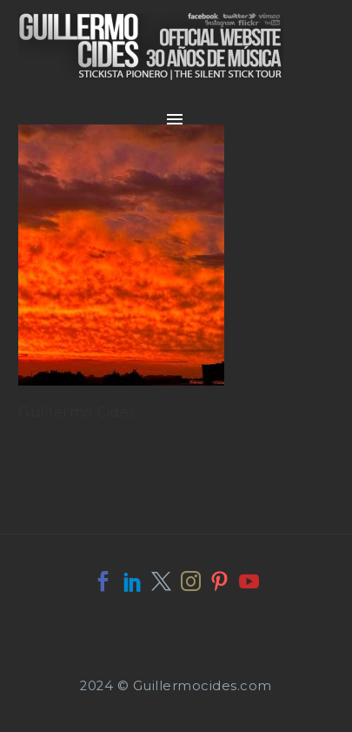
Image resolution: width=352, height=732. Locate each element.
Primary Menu (175, 119)
